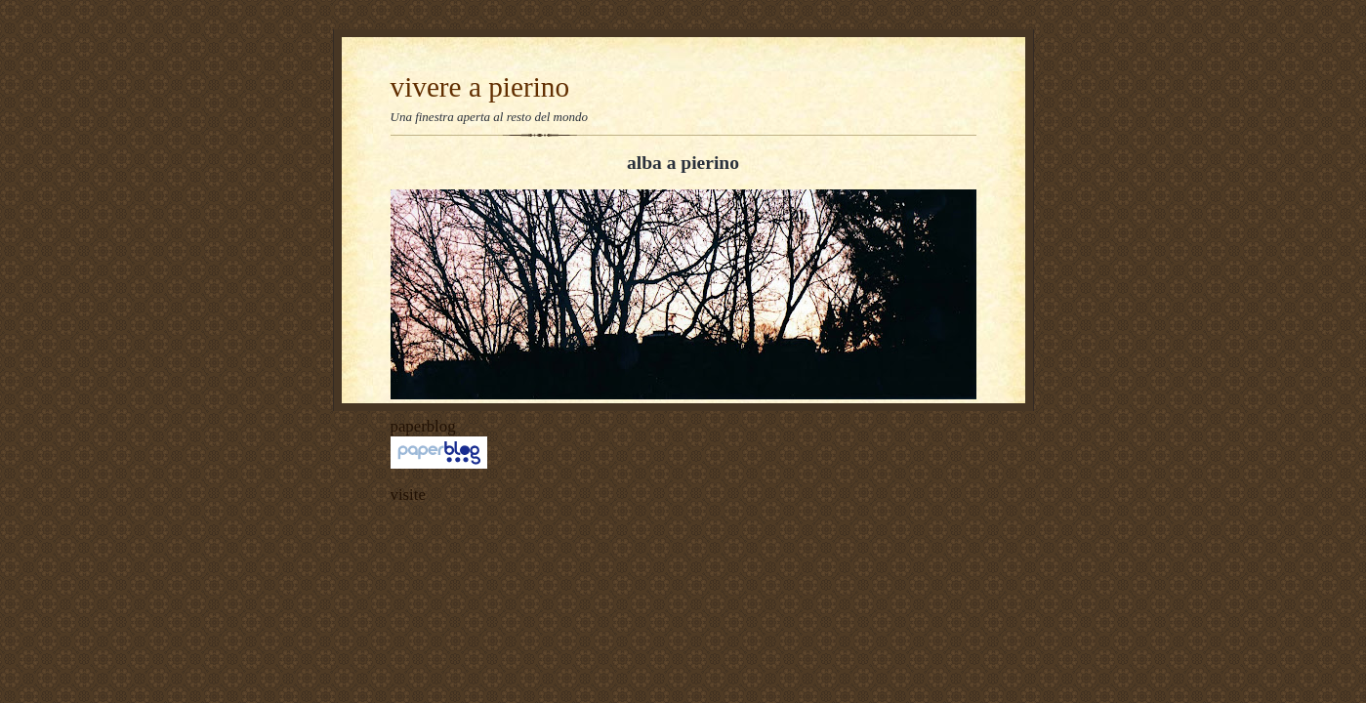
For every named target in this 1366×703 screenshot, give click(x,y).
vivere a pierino (480, 87)
